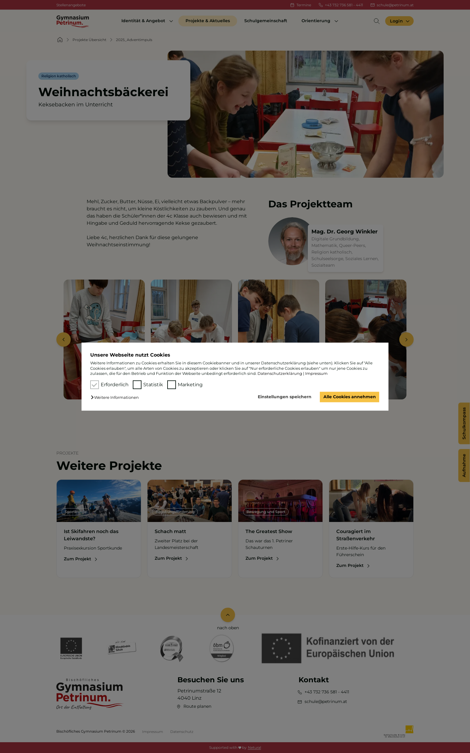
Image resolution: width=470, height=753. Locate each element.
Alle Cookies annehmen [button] (349, 397)
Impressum (316, 373)
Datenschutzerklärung (279, 373)
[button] (116, 397)
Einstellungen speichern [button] (284, 397)
